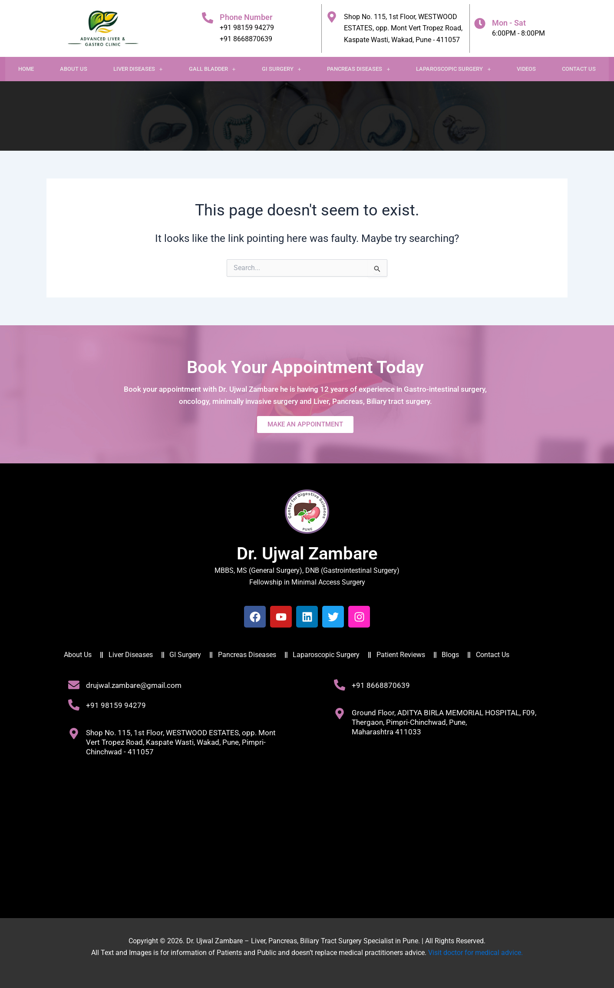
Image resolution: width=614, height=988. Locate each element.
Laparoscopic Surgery (453, 69)
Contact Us (579, 69)
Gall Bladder (212, 69)
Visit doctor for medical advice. (475, 952)
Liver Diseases (138, 69)
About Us (73, 69)
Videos (526, 69)
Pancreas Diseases (358, 69)
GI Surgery (281, 69)
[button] (138, 69)
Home (26, 69)
